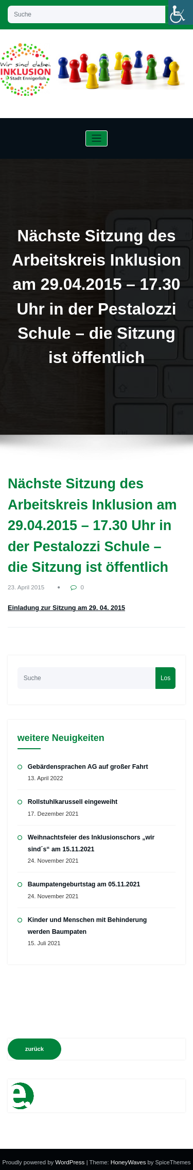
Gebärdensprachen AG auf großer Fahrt (86, 764)
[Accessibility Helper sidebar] (180, 12)
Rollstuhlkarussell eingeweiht (71, 799)
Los (165, 675)
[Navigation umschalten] (96, 138)
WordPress (71, 1156)
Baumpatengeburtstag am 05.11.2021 (82, 880)
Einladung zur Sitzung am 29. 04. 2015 (63, 607)
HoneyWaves (128, 1156)
